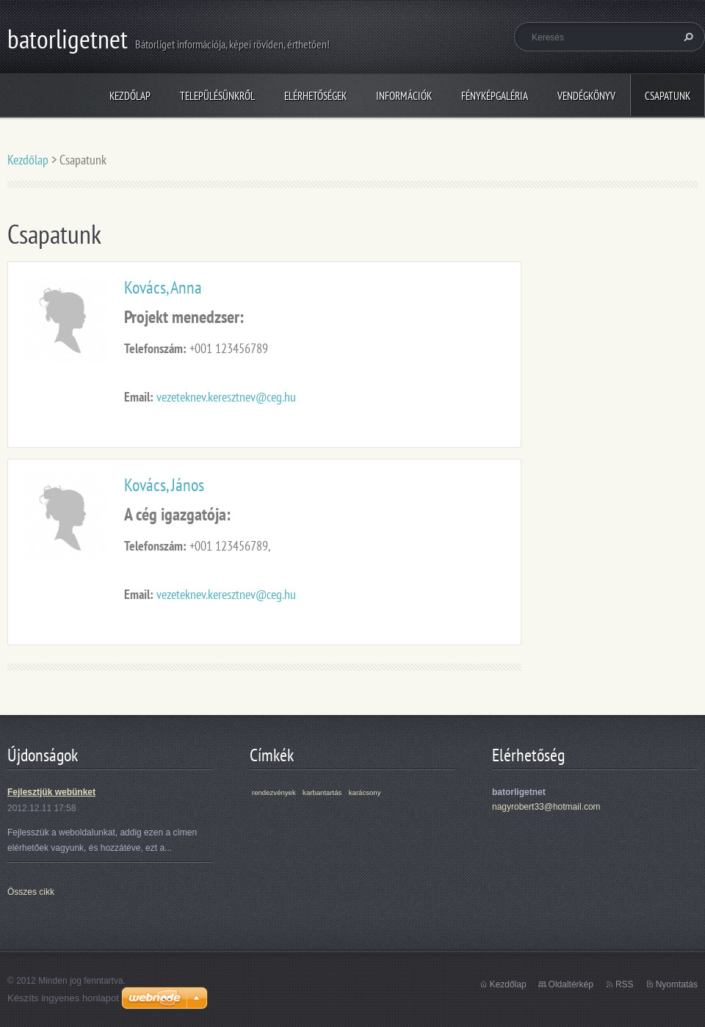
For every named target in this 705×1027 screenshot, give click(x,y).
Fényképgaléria (494, 96)
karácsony (365, 792)
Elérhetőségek (315, 96)
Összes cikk (30, 892)
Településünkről (217, 96)
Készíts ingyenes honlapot (63, 998)
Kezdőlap (130, 96)
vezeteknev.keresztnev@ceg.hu (226, 396)
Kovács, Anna (163, 287)
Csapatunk (667, 96)
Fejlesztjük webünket (51, 792)
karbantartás (322, 792)
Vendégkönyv (586, 96)
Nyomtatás (677, 984)
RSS (624, 984)
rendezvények (274, 792)
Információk (404, 96)
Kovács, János (164, 484)
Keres (687, 37)
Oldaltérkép (571, 984)
